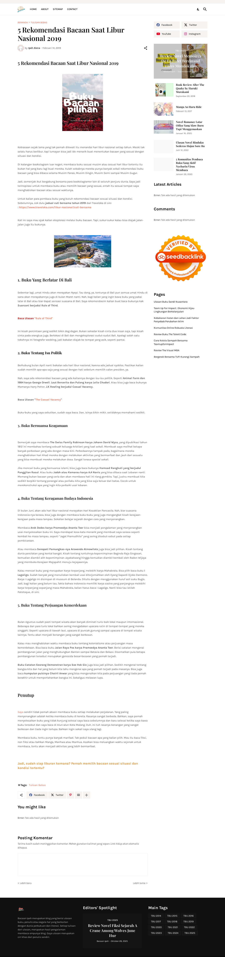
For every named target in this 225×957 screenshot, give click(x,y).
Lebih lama (139, 883)
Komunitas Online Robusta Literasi (173, 327)
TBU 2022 (189, 927)
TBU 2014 (156, 915)
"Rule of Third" (43, 318)
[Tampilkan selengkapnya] (86, 795)
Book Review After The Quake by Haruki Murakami (190, 88)
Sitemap (58, 9)
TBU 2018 (172, 921)
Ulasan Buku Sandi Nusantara (171, 301)
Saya (20, 712)
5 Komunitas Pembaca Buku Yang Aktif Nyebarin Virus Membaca (189, 165)
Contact (72, 9)
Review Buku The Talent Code (170, 334)
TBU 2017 (156, 921)
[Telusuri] (204, 9)
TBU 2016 (188, 915)
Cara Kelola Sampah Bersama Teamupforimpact (171, 342)
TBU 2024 (173, 932)
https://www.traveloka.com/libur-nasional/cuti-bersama (55, 207)
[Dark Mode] (198, 9)
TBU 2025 (189, 932)
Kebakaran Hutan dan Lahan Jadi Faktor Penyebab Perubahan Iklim (176, 319)
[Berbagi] (146, 48)
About (45, 9)
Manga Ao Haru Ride (189, 107)
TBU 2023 (156, 932)
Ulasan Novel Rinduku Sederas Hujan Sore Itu (190, 144)
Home (33, 9)
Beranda (23, 22)
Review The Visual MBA (166, 350)
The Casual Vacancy (48, 399)
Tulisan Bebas (39, 22)
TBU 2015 (172, 915)
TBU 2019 (188, 921)
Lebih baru (26, 883)
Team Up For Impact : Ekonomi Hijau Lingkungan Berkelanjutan (174, 310)
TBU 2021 (173, 927)
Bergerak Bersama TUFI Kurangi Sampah (176, 356)
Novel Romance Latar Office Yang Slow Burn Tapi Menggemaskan (190, 125)
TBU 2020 (156, 927)
